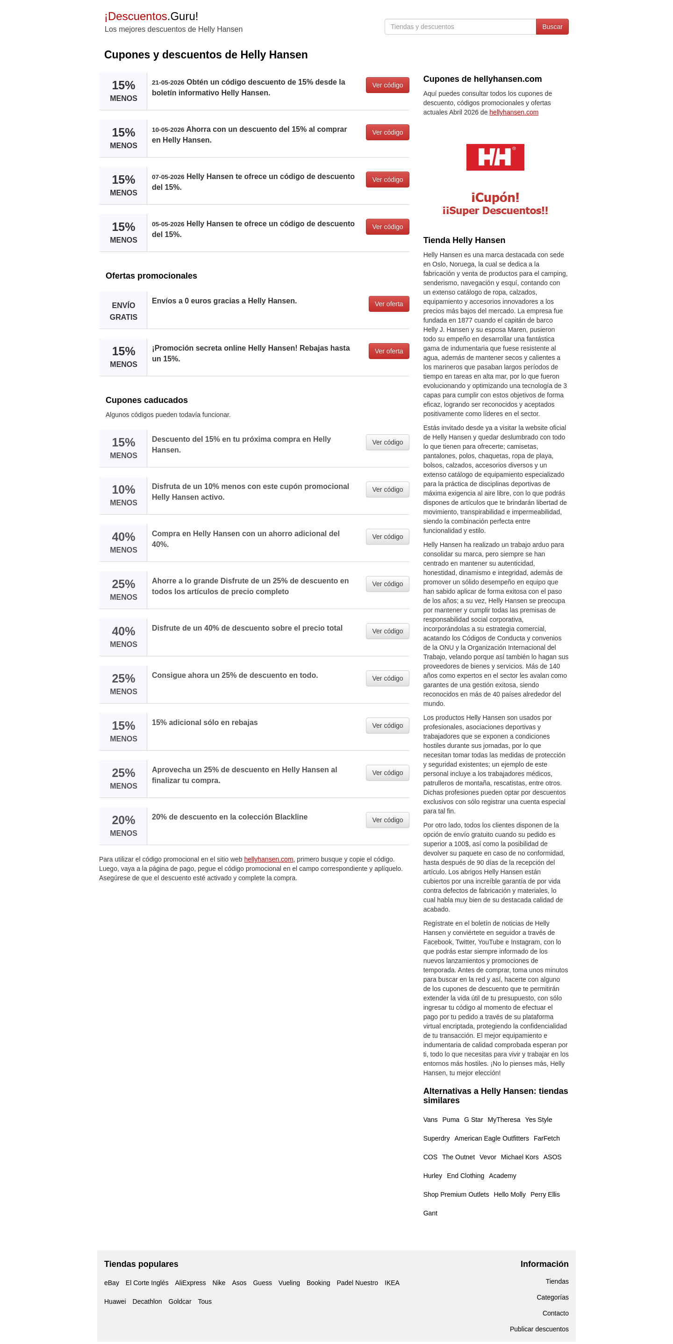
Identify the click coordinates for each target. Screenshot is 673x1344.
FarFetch (547, 1138)
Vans (430, 1119)
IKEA (392, 1283)
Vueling (289, 1283)
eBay (111, 1283)
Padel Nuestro (357, 1283)
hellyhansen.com (269, 859)
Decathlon (147, 1301)
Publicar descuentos (539, 1329)
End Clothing (465, 1175)
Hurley (432, 1175)
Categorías (553, 1297)
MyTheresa (504, 1119)
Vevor (488, 1157)
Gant (430, 1213)
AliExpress (190, 1283)
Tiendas (557, 1281)
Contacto (556, 1313)
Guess (262, 1283)
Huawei (115, 1301)
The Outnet (458, 1157)
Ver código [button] (387, 85)
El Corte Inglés (147, 1283)
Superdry (436, 1138)
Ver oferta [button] (389, 304)
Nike (219, 1283)
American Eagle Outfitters (491, 1138)
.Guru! (151, 16)
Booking (318, 1283)
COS (430, 1157)
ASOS (553, 1157)
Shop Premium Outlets (456, 1194)
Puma (451, 1119)
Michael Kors (520, 1157)
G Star (473, 1119)
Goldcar (180, 1301)
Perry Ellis (545, 1194)
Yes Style (538, 1119)
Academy (502, 1175)
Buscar (552, 26)
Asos (239, 1283)
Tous (205, 1301)
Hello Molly (510, 1194)
